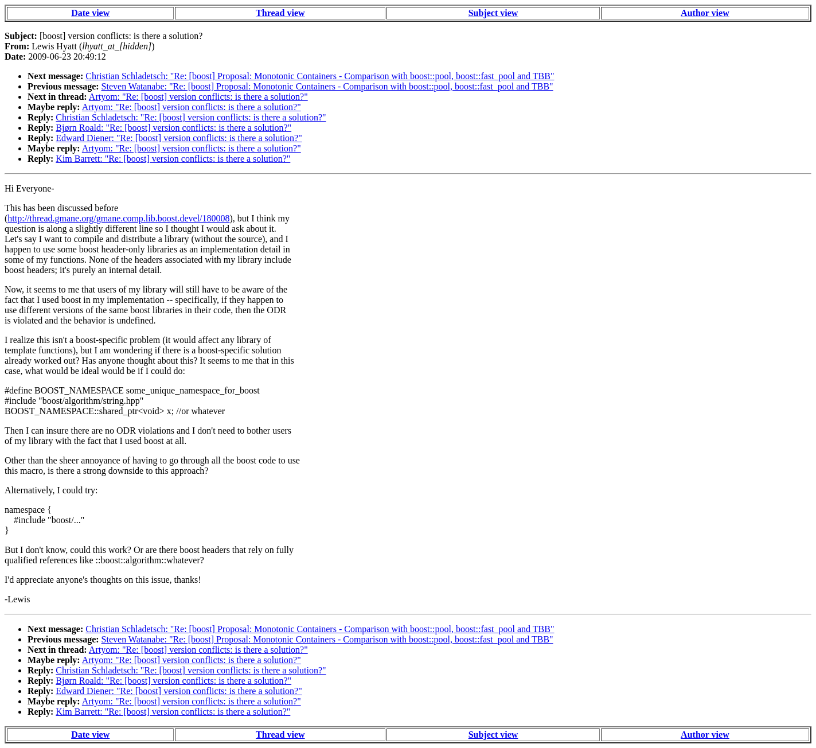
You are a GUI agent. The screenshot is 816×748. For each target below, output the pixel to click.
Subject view (493, 13)
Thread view (280, 13)
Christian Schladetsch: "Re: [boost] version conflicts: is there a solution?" (191, 117)
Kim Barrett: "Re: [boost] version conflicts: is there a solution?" (173, 158)
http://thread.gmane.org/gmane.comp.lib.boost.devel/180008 (118, 218)
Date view (90, 13)
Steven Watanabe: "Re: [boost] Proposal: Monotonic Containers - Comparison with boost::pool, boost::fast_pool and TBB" (327, 86)
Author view (705, 13)
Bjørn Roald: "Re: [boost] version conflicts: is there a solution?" (173, 128)
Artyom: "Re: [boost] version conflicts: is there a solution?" (198, 97)
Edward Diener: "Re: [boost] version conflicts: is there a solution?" (179, 138)
